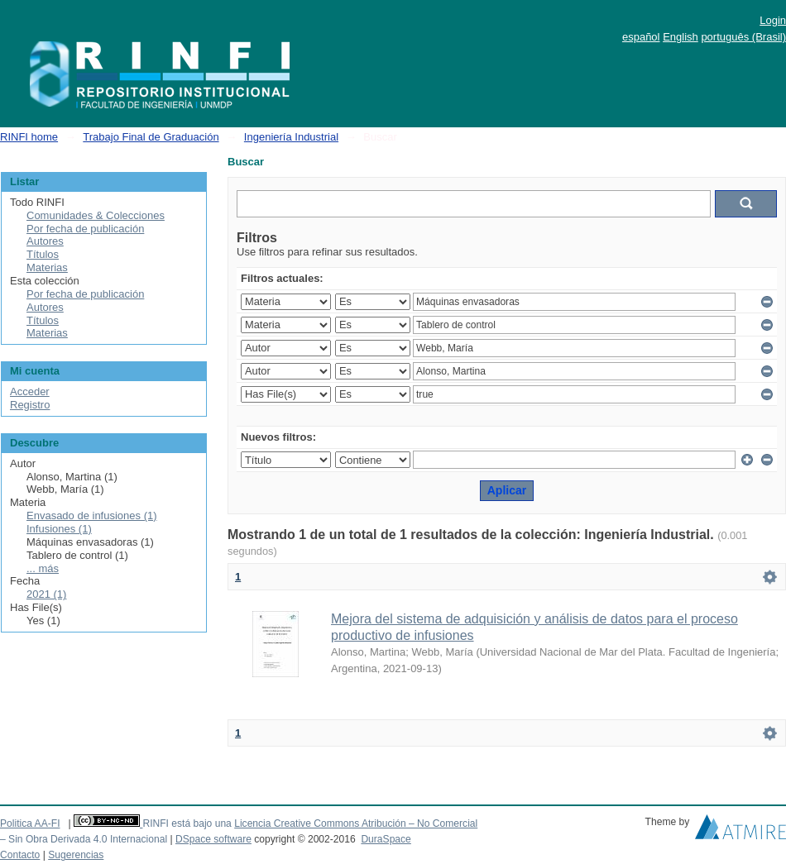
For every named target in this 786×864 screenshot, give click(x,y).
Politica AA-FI (30, 823)
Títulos (42, 254)
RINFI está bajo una (186, 823)
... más (42, 568)
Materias (47, 267)
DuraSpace (385, 839)
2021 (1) (46, 594)
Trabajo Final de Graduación (150, 137)
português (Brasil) (743, 37)
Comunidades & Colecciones (95, 215)
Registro (30, 405)
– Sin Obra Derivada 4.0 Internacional (83, 839)
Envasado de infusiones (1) (91, 515)
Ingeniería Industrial (291, 137)
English (680, 37)
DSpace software (213, 839)
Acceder (30, 391)
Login (773, 20)
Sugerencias (75, 855)
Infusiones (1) (59, 529)
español (641, 37)
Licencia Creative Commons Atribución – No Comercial (355, 823)
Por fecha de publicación (85, 228)
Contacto (20, 855)
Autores (45, 241)
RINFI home (29, 137)
